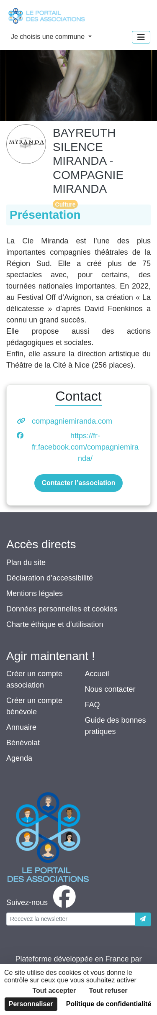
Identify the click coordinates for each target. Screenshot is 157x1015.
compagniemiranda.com (72, 421)
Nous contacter (110, 689)
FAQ (92, 705)
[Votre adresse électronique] (70, 919)
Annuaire (21, 727)
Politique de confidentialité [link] (109, 1003)
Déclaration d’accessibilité (49, 578)
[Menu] (141, 37)
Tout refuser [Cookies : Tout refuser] (108, 990)
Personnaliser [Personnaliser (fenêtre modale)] (31, 1003)
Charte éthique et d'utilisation (54, 624)
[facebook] (42, 902)
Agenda (19, 758)
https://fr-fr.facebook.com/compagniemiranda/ (85, 447)
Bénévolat (23, 743)
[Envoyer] (143, 919)
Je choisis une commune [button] (49, 36)
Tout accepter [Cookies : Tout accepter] (54, 990)
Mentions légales (34, 593)
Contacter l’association (78, 482)
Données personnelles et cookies (61, 609)
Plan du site (26, 562)
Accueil (97, 674)
